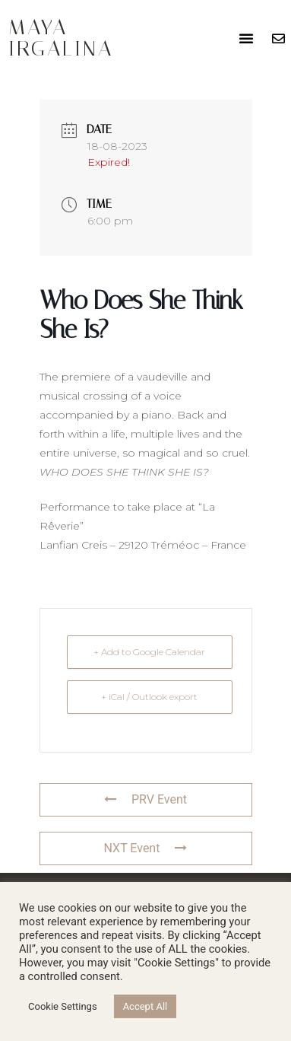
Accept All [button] (145, 1006)
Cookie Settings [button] (62, 1006)
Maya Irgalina (60, 37)
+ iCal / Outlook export (149, 696)
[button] (246, 38)
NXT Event (146, 848)
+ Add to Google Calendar (149, 651)
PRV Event (145, 799)
